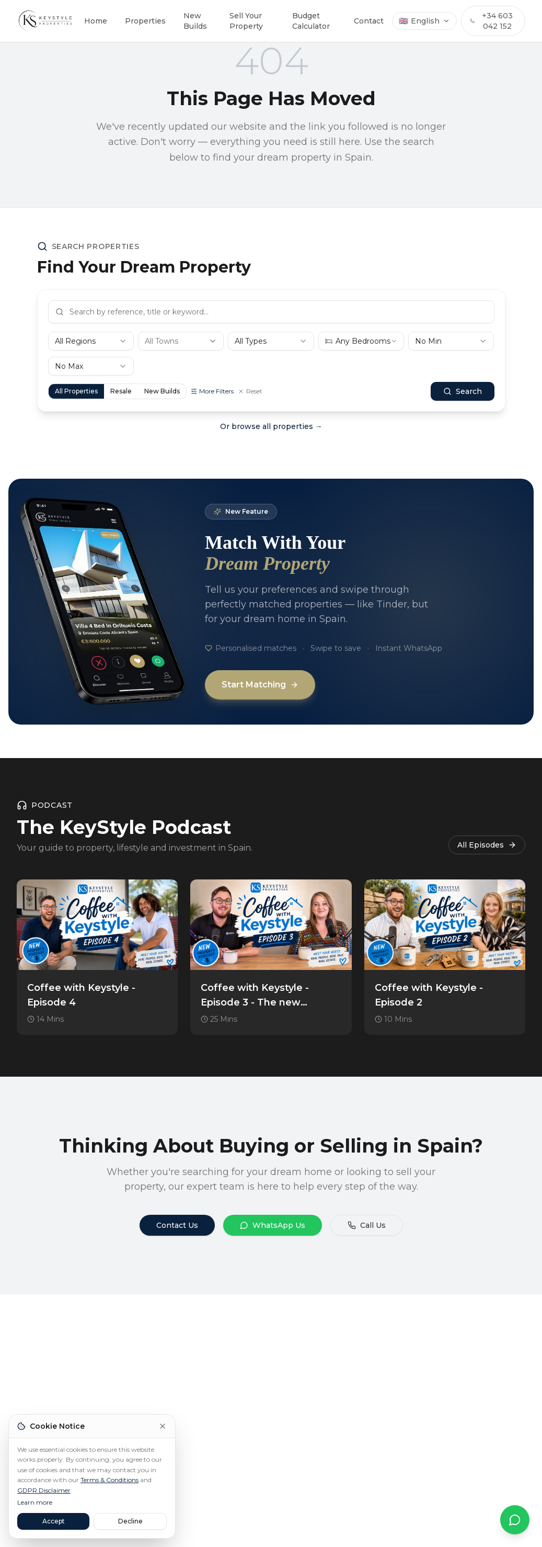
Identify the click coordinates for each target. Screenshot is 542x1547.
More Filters (212, 391)
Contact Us (177, 1225)
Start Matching (260, 685)
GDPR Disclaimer (44, 1490)
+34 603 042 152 (491, 21)
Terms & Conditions (109, 1480)
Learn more (34, 1502)
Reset (250, 391)
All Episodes (486, 845)
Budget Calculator (311, 21)
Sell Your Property (246, 21)
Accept (53, 1521)
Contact (369, 21)
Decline (130, 1521)
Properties (145, 21)
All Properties (76, 391)
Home (95, 21)
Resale (121, 391)
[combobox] (91, 341)
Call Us (367, 1225)
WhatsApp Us (272, 1225)
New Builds (195, 21)
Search (462, 391)
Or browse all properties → (271, 426)
